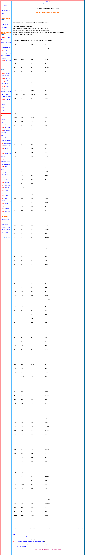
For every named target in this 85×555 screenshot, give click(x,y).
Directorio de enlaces (6, 237)
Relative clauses (6, 185)
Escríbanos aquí (4, 217)
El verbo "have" (6, 76)
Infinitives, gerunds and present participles (5, 192)
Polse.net (59, 549)
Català (3, 8)
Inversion (5, 206)
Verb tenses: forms (6, 143)
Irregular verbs (6, 145)
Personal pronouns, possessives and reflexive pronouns (6, 150)
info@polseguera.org (59, 551)
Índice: (14, 534)
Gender (4, 158)
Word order (5, 205)
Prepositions (5, 209)
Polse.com (51, 549)
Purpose (5, 203)
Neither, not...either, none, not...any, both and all (6, 168)
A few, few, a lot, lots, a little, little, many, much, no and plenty (5, 173)
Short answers (6, 127)
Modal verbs (5, 188)
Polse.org (55, 549)
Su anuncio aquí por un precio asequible (48, 3)
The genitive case (6, 153)
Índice (3, 70)
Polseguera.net (40, 549)
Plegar (2, 19)
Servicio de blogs (5, 224)
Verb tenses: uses (6, 146)
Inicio (6, 1)
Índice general (4, 5)
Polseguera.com (46, 549)
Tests (3, 22)
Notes (3, 122)
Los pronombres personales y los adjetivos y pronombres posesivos (29, 541)
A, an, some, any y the (21, 536)
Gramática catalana (5, 234)
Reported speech (6, 201)
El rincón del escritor (5, 222)
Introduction (4, 120)
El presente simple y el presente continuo (5, 83)
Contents (3, 119)
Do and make (5, 187)
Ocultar (3, 13)
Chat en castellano (5, 232)
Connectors (5, 208)
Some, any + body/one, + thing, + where (24, 539)
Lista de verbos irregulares (21, 546)
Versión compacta (16, 16)
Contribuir (3, 230)
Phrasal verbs (6, 211)
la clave (26, 536)
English (3, 7)
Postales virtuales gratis (6, 227)
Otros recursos (4, 27)
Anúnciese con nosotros (6, 229)
